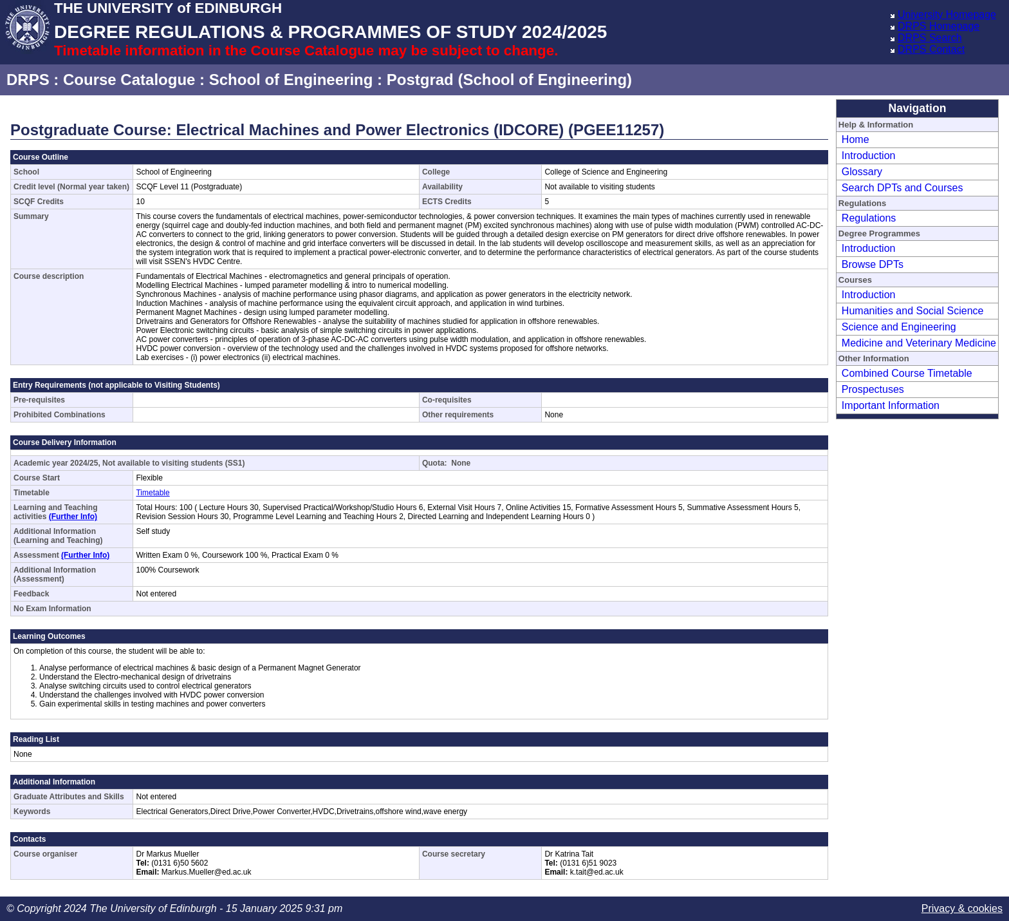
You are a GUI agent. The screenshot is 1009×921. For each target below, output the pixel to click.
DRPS (28, 79)
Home (855, 139)
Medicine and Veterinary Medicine (919, 342)
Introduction (869, 155)
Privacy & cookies (962, 908)
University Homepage (947, 14)
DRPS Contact (931, 49)
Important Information (891, 405)
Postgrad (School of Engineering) (509, 79)
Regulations (869, 218)
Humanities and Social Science (913, 310)
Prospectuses (873, 389)
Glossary (862, 171)
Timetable (152, 492)
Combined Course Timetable (907, 373)
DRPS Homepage (938, 26)
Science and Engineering (899, 326)
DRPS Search (930, 37)
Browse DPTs (872, 264)
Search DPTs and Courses (902, 187)
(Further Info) (73, 516)
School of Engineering (291, 79)
